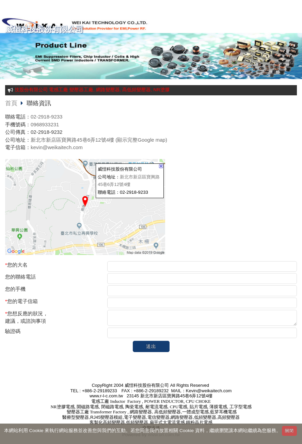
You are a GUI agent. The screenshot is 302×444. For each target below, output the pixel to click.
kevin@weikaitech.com (57, 147)
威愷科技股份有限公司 (44, 29)
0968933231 (45, 124)
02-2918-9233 (46, 117)
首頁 (11, 103)
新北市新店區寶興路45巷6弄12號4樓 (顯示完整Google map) (99, 140)
